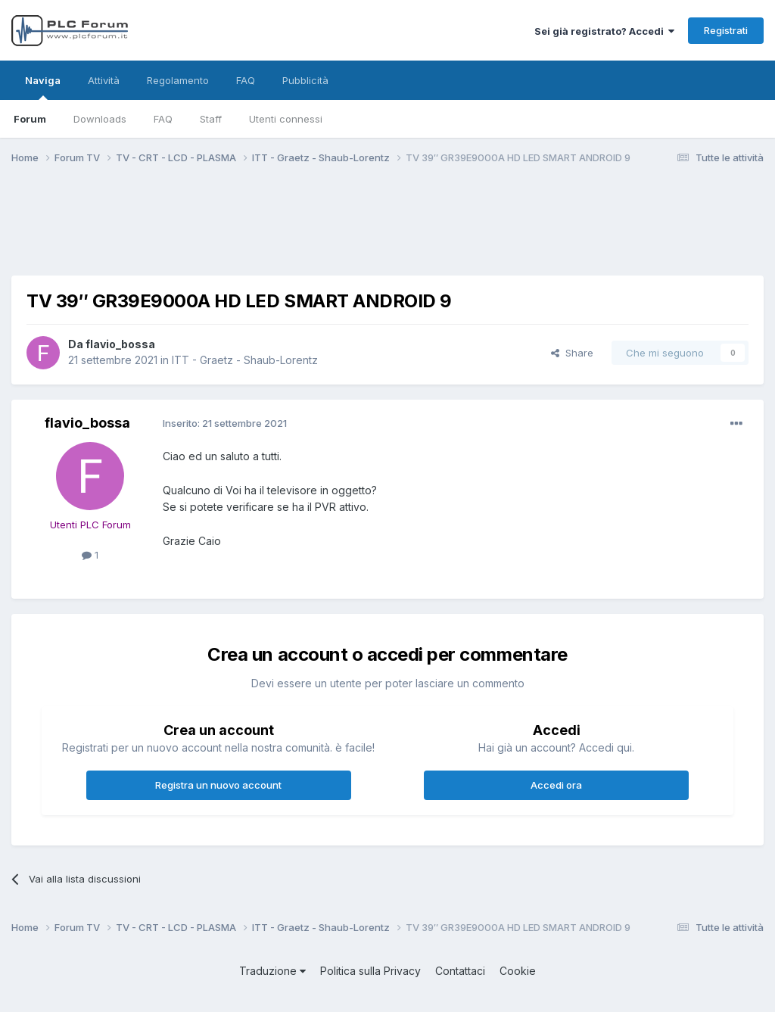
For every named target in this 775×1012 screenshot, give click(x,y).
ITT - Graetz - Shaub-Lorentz (245, 359)
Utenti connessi (285, 119)
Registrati (726, 30)
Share (572, 353)
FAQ (163, 119)
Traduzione (272, 970)
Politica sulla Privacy (370, 970)
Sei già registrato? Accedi (604, 31)
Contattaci (460, 970)
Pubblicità (305, 80)
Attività (104, 80)
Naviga (43, 87)
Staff (211, 119)
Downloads (99, 119)
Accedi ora (556, 785)
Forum (30, 119)
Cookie (518, 970)
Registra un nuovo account (218, 785)
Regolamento (178, 80)
